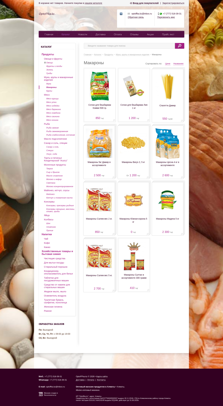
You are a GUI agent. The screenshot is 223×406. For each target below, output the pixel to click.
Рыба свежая (52, 128)
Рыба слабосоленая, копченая (60, 135)
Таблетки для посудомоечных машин (56, 279)
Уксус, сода (51, 154)
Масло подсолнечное (55, 138)
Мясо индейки (52, 106)
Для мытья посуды (54, 262)
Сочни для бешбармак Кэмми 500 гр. (99, 106)
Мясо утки (51, 102)
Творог (49, 168)
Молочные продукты (55, 164)
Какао (47, 247)
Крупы (49, 91)
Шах (48, 223)
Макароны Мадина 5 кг (167, 219)
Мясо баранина (53, 109)
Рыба (47, 124)
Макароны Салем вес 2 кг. (99, 219)
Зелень (49, 70)
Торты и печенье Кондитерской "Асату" (56, 159)
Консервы (49, 201)
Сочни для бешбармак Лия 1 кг (133, 106)
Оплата (118, 34)
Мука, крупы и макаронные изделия (58, 78)
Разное (48, 311)
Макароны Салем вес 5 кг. (99, 275)
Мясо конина (52, 120)
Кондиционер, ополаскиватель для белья (58, 272)
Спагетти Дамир (168, 105)
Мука (48, 84)
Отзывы (134, 34)
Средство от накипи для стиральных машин (57, 286)
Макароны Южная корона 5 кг (133, 220)
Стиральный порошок (55, 266)
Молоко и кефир (54, 179)
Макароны (51, 87)
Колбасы (48, 219)
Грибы (49, 73)
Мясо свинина (52, 116)
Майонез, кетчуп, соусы (56, 190)
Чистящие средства (54, 258)
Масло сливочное (54, 176)
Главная (49, 34)
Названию (178, 63)
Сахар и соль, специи (55, 143)
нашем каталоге (93, 3)
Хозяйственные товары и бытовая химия (57, 252)
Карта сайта (101, 376)
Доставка (100, 34)
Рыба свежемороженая (57, 131)
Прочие (49, 230)
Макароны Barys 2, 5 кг (133, 162)
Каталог (66, 34)
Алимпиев (51, 227)
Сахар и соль (52, 147)
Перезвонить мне (166, 17)
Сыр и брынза (52, 172)
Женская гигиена (53, 306)
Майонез (50, 194)
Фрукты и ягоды (54, 66)
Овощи (49, 62)
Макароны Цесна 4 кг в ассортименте (167, 163)
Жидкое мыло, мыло (55, 291)
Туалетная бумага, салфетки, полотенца (55, 301)
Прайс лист (168, 34)
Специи (49, 150)
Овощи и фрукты (53, 58)
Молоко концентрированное (59, 186)
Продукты (48, 54)
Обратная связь (136, 17)
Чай (46, 238)
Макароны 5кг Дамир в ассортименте (99, 163)
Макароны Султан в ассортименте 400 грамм (133, 276)
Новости (82, 34)
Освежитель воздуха (55, 295)
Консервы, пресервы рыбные (60, 205)
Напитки (47, 234)
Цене (167, 63)
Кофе (47, 243)
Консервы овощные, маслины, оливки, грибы (60, 210)
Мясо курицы (52, 98)
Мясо (47, 94)
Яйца (47, 215)
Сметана (50, 183)
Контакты (101, 380)
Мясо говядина (53, 113)
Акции (150, 34)
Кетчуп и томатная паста (59, 198)
